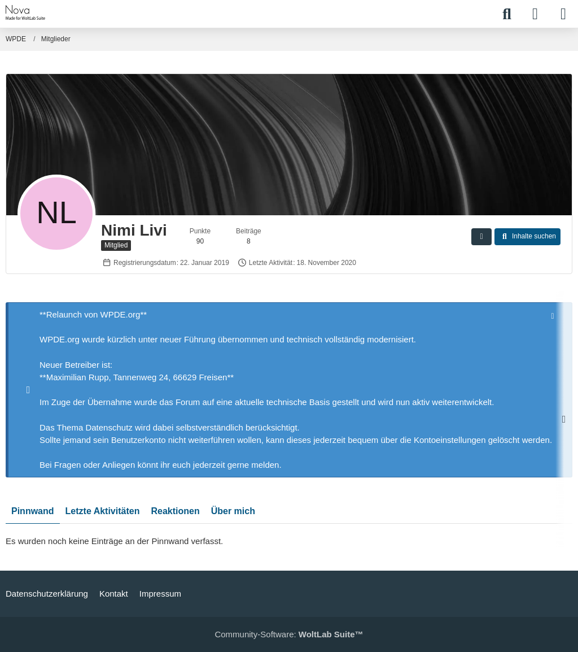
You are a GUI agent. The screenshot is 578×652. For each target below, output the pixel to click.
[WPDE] (25, 12)
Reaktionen (175, 511)
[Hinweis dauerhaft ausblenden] (554, 315)
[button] (481, 236)
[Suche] (507, 14)
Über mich (233, 511)
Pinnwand (32, 511)
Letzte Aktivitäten (102, 511)
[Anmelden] (535, 14)
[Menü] (563, 14)
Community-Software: (288, 634)
